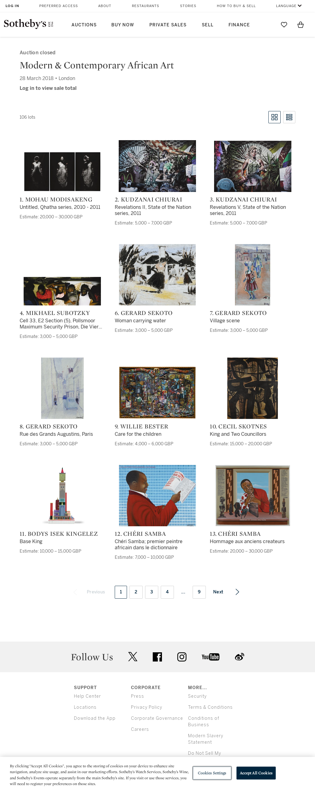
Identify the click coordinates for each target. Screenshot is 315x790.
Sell (207, 25)
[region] (157, 773)
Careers (140, 729)
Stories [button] (188, 6)
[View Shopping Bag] (300, 24)
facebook (157, 657)
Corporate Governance (157, 718)
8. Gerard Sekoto (48, 426)
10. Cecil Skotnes (238, 426)
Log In (12, 6)
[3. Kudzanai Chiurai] (252, 166)
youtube (211, 657)
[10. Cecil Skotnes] (252, 388)
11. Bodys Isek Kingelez (59, 533)
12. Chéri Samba (140, 533)
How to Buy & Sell (236, 6)
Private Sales (167, 25)
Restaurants (145, 6)
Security (197, 696)
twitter (132, 657)
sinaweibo (239, 657)
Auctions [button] (84, 25)
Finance (239, 25)
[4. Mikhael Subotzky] (62, 291)
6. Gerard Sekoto (143, 312)
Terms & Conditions (210, 707)
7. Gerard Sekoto (238, 312)
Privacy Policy (146, 707)
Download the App (95, 718)
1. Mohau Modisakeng (56, 199)
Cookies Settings (212, 773)
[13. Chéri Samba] (252, 495)
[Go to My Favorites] (284, 24)
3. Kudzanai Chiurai (243, 199)
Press (137, 696)
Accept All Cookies (256, 773)
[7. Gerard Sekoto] (252, 274)
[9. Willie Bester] (157, 392)
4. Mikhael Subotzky (55, 312)
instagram (181, 657)
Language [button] (286, 6)
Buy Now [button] (122, 25)
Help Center (87, 696)
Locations (85, 707)
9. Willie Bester (141, 426)
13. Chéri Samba (235, 533)
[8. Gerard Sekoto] (62, 388)
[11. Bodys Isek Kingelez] (62, 495)
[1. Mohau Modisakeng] (62, 171)
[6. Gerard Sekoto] (157, 274)
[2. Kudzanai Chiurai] (157, 166)
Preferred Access (58, 6)
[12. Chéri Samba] (157, 495)
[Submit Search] (267, 24)
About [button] (104, 6)
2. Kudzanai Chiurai (148, 199)
